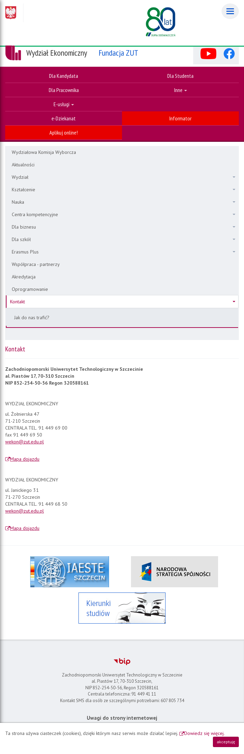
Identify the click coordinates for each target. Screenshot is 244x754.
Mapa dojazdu (24, 459)
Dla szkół (123, 239)
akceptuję (226, 741)
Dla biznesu (123, 227)
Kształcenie (123, 189)
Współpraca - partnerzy (36, 264)
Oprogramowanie (30, 289)
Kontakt (122, 301)
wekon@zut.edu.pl (24, 442)
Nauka (123, 202)
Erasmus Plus (123, 252)
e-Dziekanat (63, 118)
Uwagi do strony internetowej (122, 718)
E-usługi (64, 104)
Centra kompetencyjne (123, 214)
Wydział (123, 177)
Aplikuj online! (63, 132)
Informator (180, 118)
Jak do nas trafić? (31, 317)
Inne (180, 89)
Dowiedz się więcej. (204, 733)
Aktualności (23, 165)
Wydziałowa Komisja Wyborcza (44, 152)
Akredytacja (24, 277)
